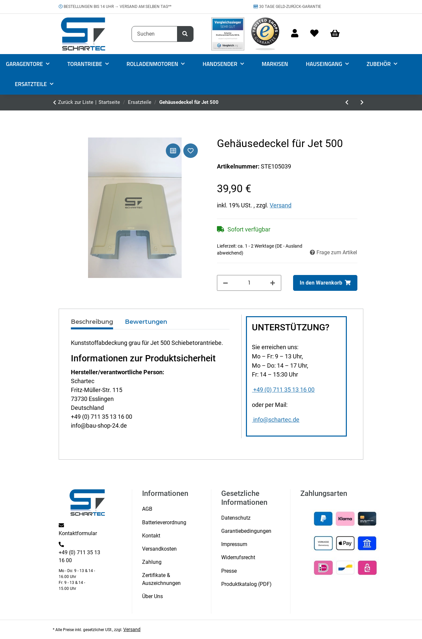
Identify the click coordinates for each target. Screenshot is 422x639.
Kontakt (151, 535)
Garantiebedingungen (246, 531)
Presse (229, 571)
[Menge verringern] (225, 282)
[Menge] (249, 282)
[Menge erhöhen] (272, 282)
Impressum (234, 544)
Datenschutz (236, 518)
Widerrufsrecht (238, 557)
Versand (280, 205)
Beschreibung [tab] (92, 321)
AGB (147, 509)
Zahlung (152, 562)
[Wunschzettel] (314, 33)
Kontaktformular (78, 533)
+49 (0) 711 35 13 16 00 (283, 389)
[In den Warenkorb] (325, 283)
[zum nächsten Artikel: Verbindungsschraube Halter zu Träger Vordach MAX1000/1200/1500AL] (362, 102)
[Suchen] (154, 34)
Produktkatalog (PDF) (246, 584)
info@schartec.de (275, 419)
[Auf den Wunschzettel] (190, 150)
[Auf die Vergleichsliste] (173, 150)
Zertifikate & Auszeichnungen (161, 579)
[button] (294, 33)
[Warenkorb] (337, 33)
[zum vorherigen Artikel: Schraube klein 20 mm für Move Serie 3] (346, 102)
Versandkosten (159, 549)
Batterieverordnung (164, 522)
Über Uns (152, 596)
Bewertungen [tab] (146, 321)
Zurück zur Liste (75, 102)
